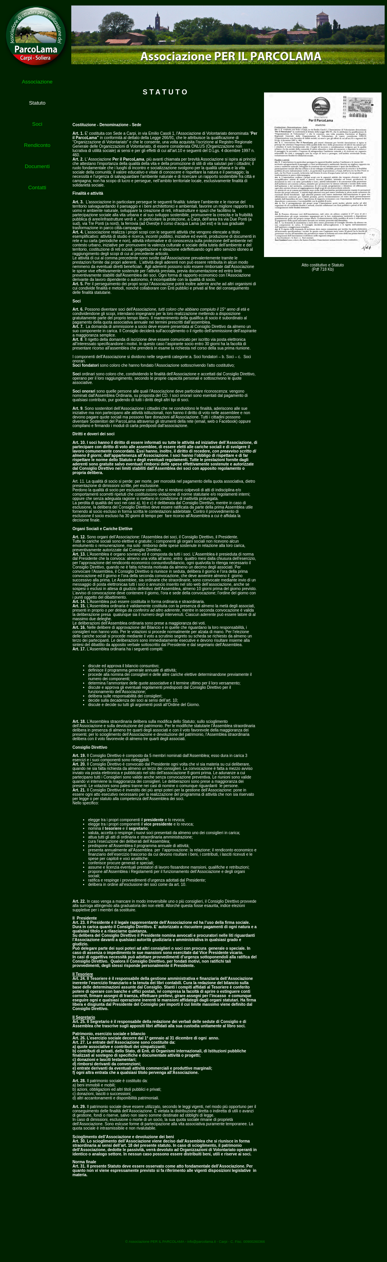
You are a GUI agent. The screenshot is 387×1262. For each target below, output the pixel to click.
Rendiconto (37, 145)
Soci (37, 124)
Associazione (37, 82)
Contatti (37, 187)
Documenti (37, 166)
